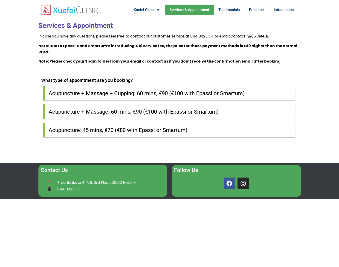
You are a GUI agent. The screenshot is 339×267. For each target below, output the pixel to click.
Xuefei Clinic (146, 10)
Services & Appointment (189, 10)
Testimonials (229, 10)
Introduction (284, 10)
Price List (257, 10)
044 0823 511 (201, 36)
